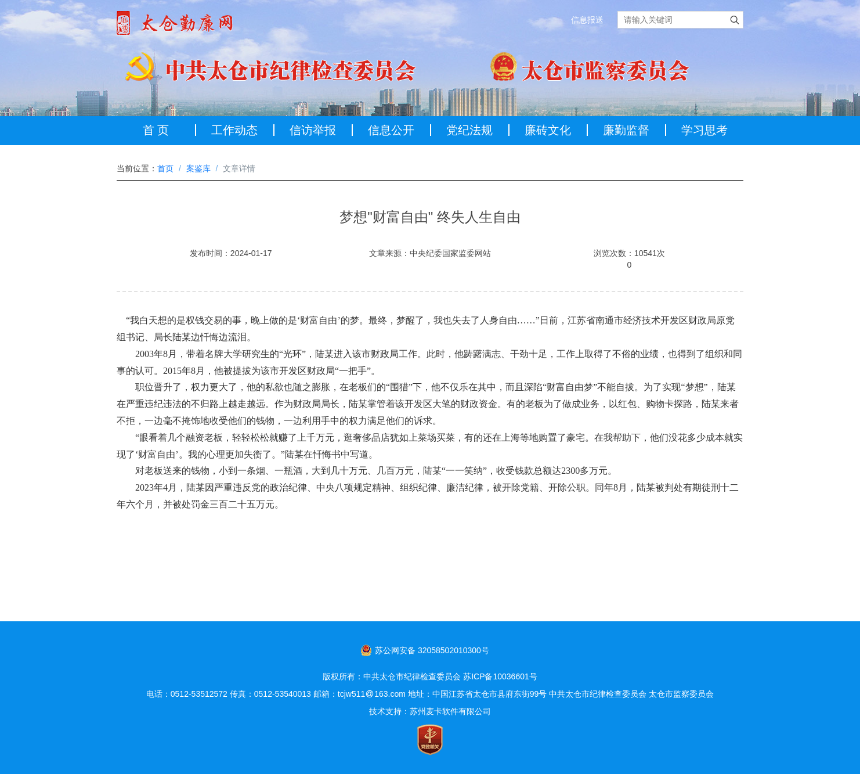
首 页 (156, 130)
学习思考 (704, 130)
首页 (165, 168)
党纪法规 (469, 130)
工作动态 (234, 130)
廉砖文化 (548, 130)
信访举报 (313, 130)
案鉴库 (198, 168)
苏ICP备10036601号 (500, 676)
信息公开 (391, 130)
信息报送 (587, 19)
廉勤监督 (626, 130)
